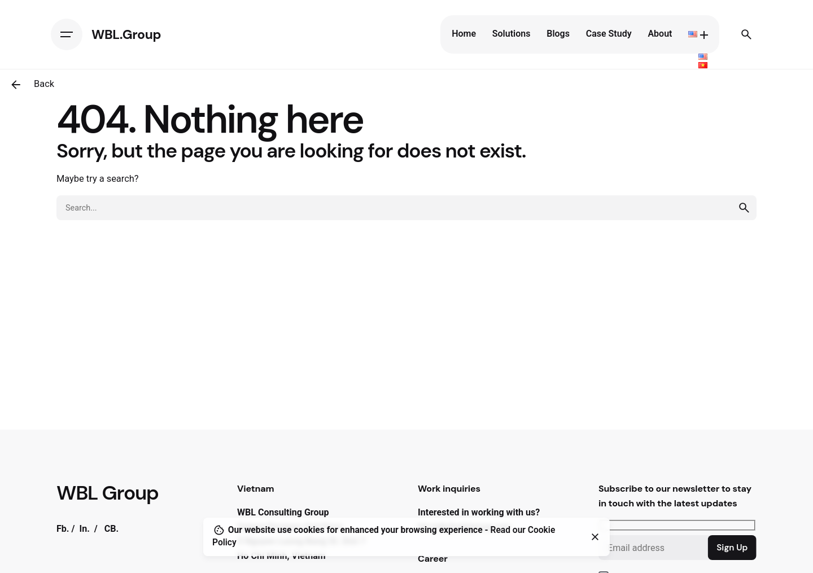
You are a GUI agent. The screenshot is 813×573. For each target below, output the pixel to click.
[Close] (595, 537)
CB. (111, 528)
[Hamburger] (66, 34)
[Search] (746, 34)
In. (84, 528)
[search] (744, 207)
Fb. (62, 528)
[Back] (16, 84)
